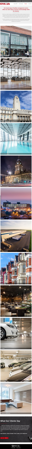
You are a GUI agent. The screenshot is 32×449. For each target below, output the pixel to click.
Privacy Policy (18, 447)
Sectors (26, 3)
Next (3, 438)
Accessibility (13, 447)
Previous (1, 438)
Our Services (21, 3)
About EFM (15, 3)
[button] (6, 438)
